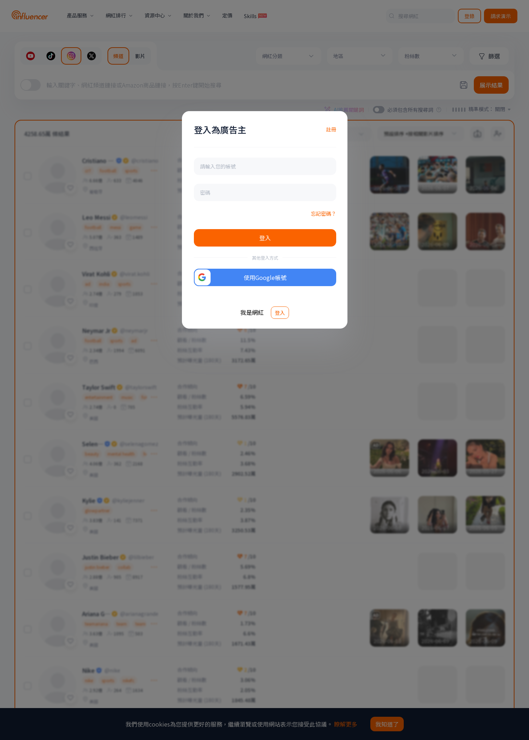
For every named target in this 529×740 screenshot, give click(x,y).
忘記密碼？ (323, 213)
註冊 (331, 129)
